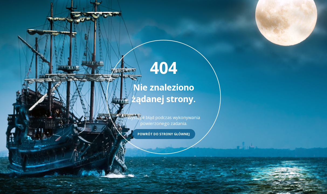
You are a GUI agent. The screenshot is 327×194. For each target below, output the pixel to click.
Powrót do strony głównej (163, 134)
